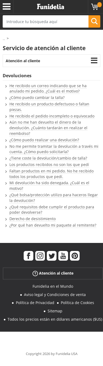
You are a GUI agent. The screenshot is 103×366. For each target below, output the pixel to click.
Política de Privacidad (35, 302)
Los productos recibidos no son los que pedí (49, 164)
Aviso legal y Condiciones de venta (55, 294)
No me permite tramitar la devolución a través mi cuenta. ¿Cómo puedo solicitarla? (53, 149)
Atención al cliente (23, 60)
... (4, 39)
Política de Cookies (77, 302)
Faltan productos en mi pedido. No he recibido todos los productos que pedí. (51, 173)
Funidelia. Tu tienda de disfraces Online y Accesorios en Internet (50, 7)
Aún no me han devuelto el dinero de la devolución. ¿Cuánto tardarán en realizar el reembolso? (48, 128)
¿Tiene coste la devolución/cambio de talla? (48, 158)
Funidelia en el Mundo (53, 286)
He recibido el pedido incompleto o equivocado (51, 116)
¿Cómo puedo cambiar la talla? (37, 97)
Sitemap (55, 310)
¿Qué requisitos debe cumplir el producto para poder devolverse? (51, 209)
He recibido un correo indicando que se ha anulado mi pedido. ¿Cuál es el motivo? (48, 88)
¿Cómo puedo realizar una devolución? (44, 139)
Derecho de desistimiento (32, 218)
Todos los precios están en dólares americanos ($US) (55, 319)
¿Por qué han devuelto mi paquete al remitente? (52, 225)
